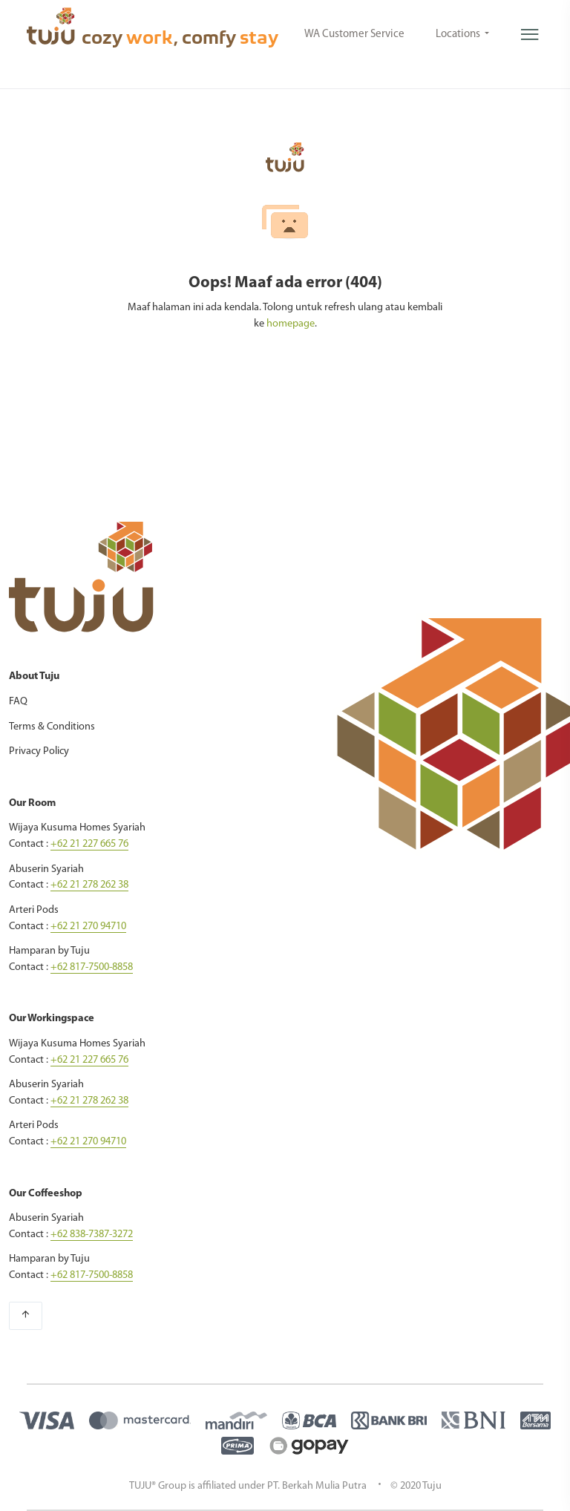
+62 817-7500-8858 (91, 967)
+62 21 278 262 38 (89, 885)
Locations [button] (459, 34)
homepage (290, 324)
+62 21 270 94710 (88, 926)
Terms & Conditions (52, 726)
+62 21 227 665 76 (89, 844)
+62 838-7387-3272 (91, 1234)
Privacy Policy (39, 751)
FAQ (18, 701)
